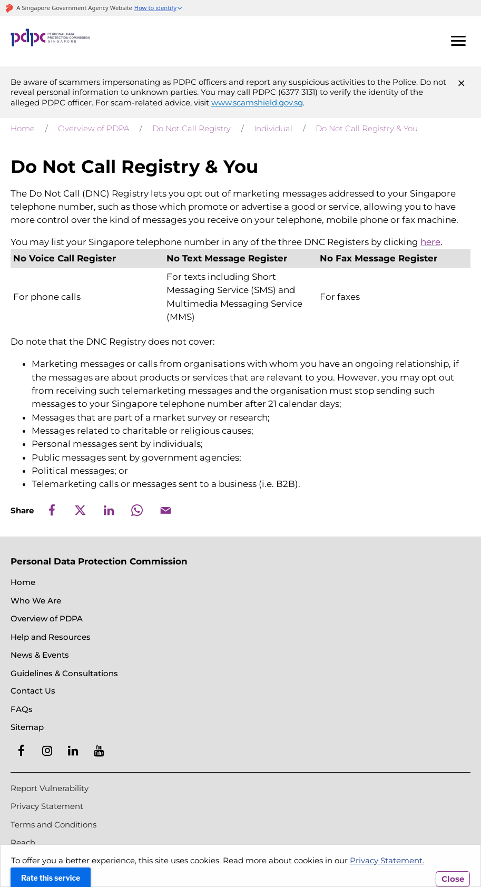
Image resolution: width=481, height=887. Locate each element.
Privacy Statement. (387, 860)
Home (23, 128)
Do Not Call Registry (191, 128)
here (430, 242)
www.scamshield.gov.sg (257, 103)
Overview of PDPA (93, 128)
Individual (273, 128)
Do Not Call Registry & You (367, 128)
